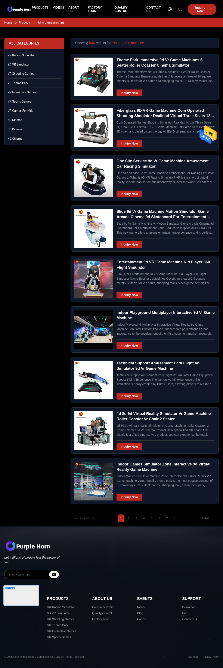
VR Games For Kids (20, 110)
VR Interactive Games (22, 92)
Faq (184, 613)
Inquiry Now (129, 93)
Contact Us (189, 619)
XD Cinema (15, 138)
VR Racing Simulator (21, 55)
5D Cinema (15, 129)
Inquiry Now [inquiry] (203, 9)
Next (208, 518)
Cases (141, 619)
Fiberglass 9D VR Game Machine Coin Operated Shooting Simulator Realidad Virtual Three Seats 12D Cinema (165, 115)
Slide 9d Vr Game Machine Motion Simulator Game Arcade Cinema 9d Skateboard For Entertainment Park (163, 216)
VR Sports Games (19, 101)
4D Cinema (15, 120)
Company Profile (103, 607)
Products (25, 22)
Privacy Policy (211, 656)
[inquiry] (54, 574)
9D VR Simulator (18, 64)
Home (8, 22)
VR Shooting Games (21, 73)
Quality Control (102, 613)
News (141, 607)
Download (188, 607)
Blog (140, 613)
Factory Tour (100, 619)
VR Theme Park (18, 83)
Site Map (193, 656)
